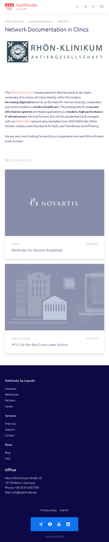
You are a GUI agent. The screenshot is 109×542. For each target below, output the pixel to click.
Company (10, 388)
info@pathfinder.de (24, 492)
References (11, 394)
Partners (10, 400)
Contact (10, 435)
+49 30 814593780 (27, 487)
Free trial (10, 423)
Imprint (64, 510)
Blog (7, 452)
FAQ (7, 458)
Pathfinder (23, 121)
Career (9, 406)
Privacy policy (48, 510)
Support (10, 429)
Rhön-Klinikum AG (22, 92)
